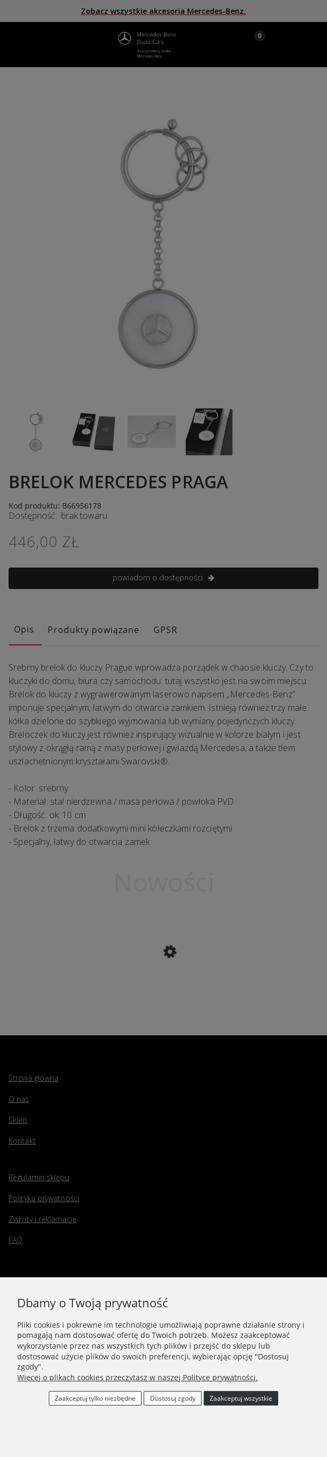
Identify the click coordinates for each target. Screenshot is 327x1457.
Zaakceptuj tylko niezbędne (95, 1398)
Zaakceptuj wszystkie (241, 1398)
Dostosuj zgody (173, 1398)
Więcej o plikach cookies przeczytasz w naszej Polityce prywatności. (137, 1377)
